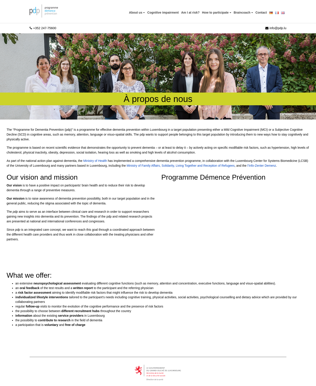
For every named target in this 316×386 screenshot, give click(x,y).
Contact (261, 12)
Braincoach (242, 12)
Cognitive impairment (163, 12)
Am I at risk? (190, 12)
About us (136, 12)
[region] (57, 354)
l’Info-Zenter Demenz (261, 165)
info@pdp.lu (275, 28)
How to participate (216, 12)
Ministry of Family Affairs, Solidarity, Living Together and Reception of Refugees (181, 165)
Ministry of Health (95, 161)
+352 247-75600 (43, 28)
